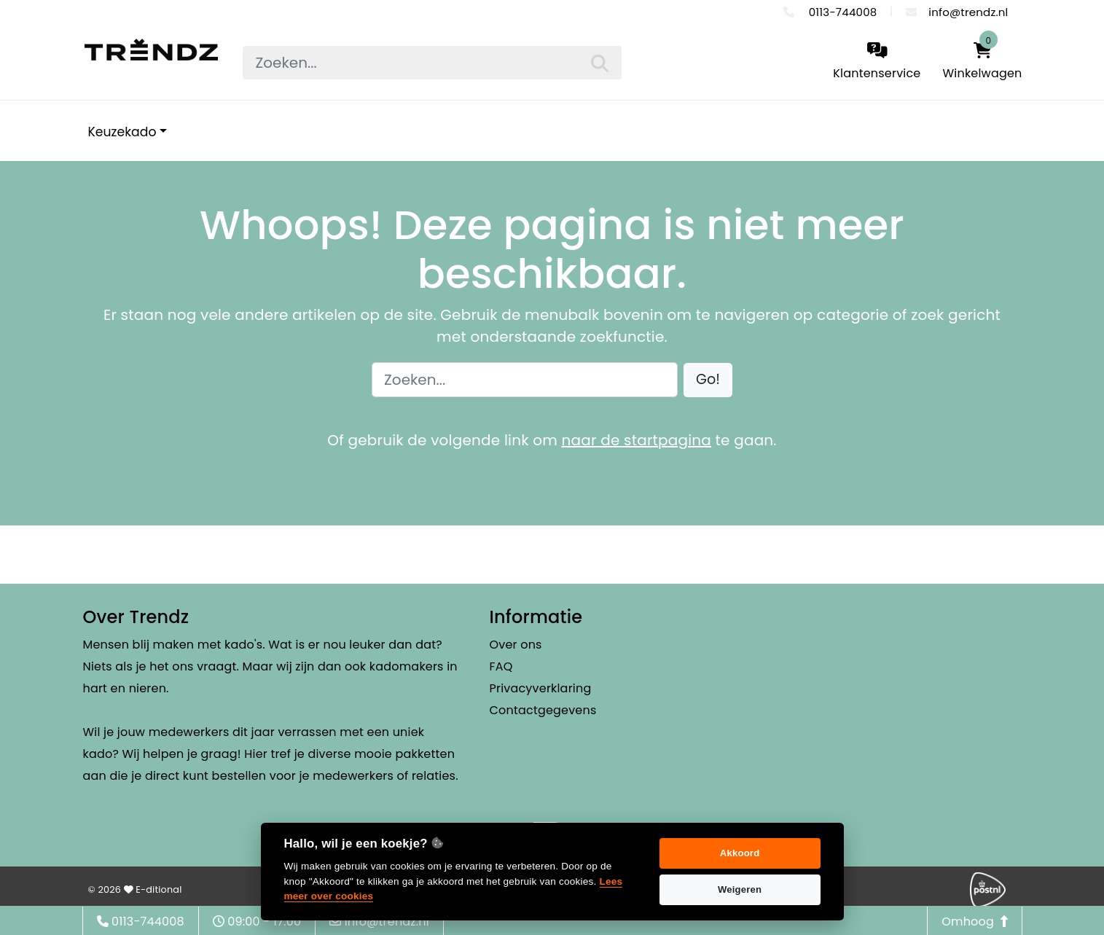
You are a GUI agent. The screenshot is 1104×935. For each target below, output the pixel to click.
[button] (708, 380)
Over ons (516, 644)
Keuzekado (122, 132)
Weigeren (740, 889)
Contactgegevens (543, 710)
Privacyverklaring (541, 688)
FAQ (501, 666)
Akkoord (740, 853)
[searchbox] (432, 62)
